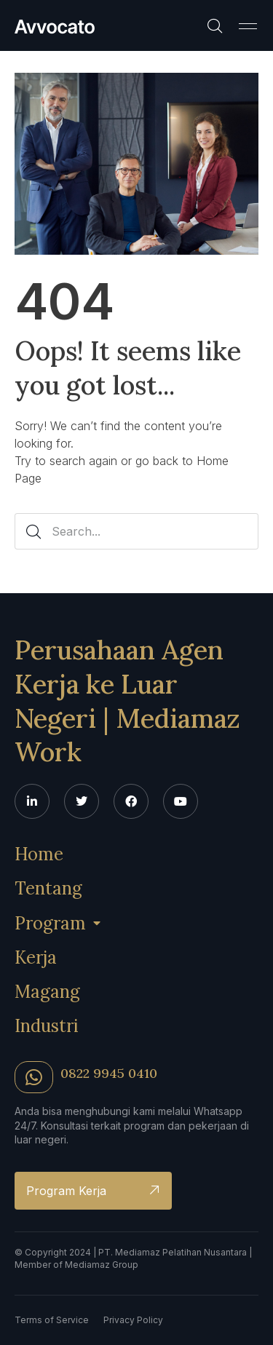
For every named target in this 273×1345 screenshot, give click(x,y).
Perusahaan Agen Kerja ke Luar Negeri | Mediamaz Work (127, 701)
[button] (247, 25)
